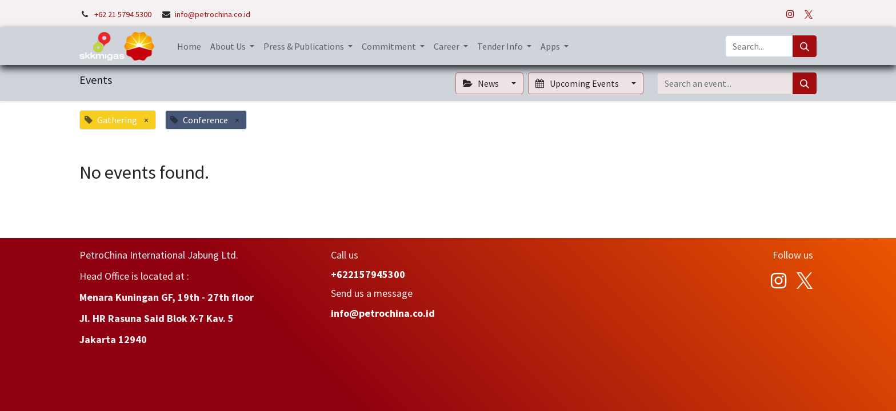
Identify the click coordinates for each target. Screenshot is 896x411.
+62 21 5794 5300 (123, 14)
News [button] (482, 83)
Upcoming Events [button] (577, 83)
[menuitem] (189, 46)
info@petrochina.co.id (212, 14)
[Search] (805, 46)
